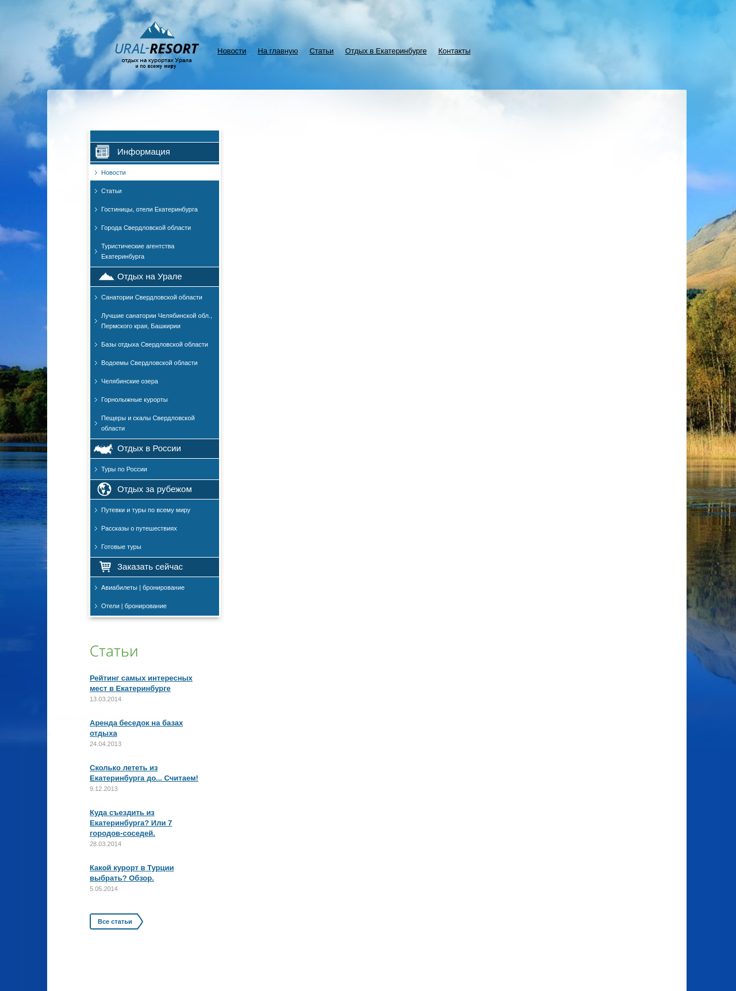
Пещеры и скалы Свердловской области (148, 423)
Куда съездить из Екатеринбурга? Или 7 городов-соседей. (131, 823)
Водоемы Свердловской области (149, 362)
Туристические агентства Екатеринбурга (137, 251)
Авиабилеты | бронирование (143, 587)
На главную (278, 51)
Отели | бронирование (134, 605)
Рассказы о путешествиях (139, 528)
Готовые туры (121, 546)
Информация (143, 151)
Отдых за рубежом (154, 489)
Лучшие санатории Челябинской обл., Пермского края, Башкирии (156, 320)
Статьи (321, 51)
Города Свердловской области (146, 227)
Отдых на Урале (149, 276)
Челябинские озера (129, 381)
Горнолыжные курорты (134, 399)
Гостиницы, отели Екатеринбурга (149, 209)
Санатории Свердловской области (151, 297)
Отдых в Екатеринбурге (386, 51)
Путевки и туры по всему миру (145, 509)
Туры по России (124, 469)
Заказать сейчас (150, 566)
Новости (231, 51)
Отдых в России (149, 448)
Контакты (454, 51)
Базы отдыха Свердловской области (154, 344)
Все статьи (115, 921)
